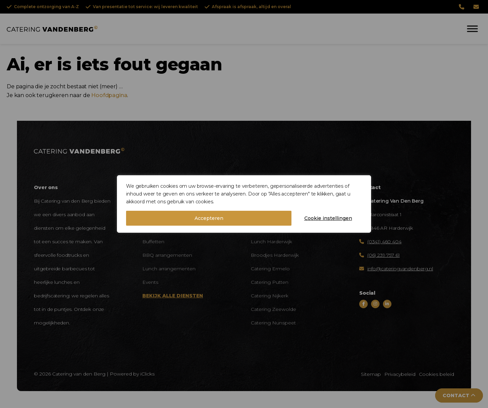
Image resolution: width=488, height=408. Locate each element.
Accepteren (209, 218)
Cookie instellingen (328, 218)
